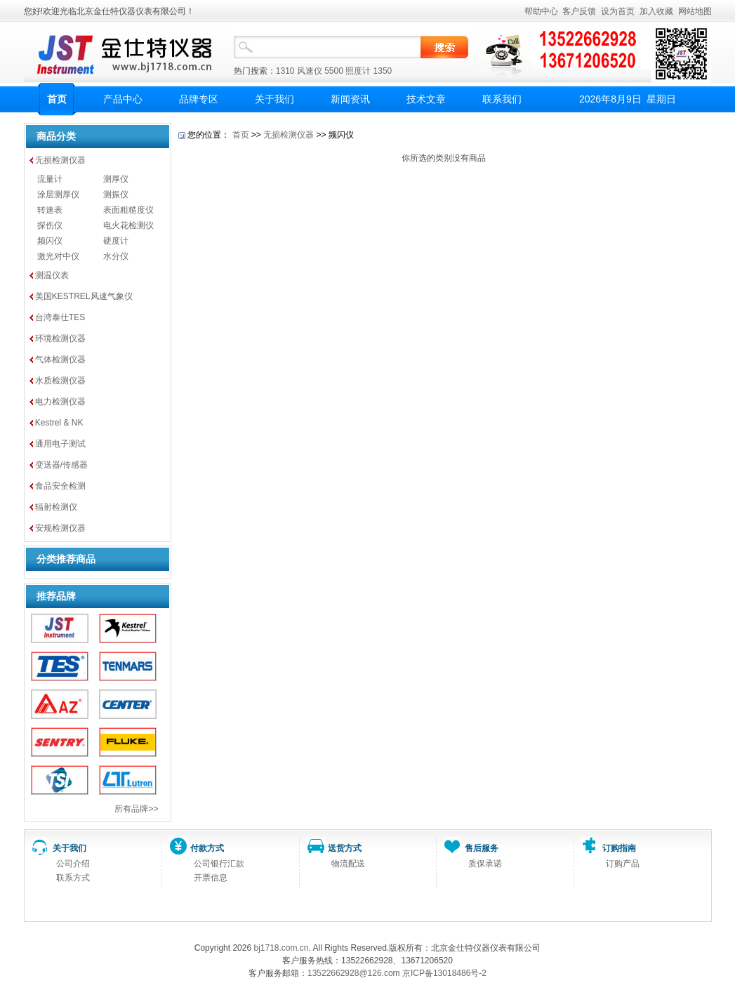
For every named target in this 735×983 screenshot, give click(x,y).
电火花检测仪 (128, 225)
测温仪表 (52, 275)
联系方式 (73, 878)
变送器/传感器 (61, 465)
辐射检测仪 (56, 507)
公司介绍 (73, 864)
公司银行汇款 (219, 864)
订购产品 (623, 864)
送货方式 (345, 848)
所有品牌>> (136, 809)
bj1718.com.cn (280, 948)
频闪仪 (49, 241)
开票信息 (210, 878)
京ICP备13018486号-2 (444, 973)
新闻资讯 (350, 99)
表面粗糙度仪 (128, 210)
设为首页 (618, 11)
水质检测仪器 (60, 380)
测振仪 (115, 194)
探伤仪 (49, 225)
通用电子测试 (60, 444)
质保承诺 (485, 864)
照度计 (358, 71)
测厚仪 (115, 179)
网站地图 (695, 11)
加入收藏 (656, 11)
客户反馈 (579, 11)
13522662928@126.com (353, 973)
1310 (285, 71)
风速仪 (309, 71)
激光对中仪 (58, 256)
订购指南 (619, 848)
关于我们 (274, 99)
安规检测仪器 (60, 528)
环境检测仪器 (60, 338)
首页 (57, 99)
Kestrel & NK (59, 423)
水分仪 (115, 256)
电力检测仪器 (60, 402)
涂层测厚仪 (58, 194)
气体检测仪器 (60, 359)
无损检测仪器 (60, 160)
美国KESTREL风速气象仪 (84, 296)
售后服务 (481, 848)
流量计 (49, 179)
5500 (333, 71)
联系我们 (502, 99)
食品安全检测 (60, 486)
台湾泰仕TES (60, 317)
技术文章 (426, 99)
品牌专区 (198, 99)
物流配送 (348, 864)
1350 (382, 71)
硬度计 (115, 241)
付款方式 (207, 848)
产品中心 (123, 99)
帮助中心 (541, 11)
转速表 (49, 210)
